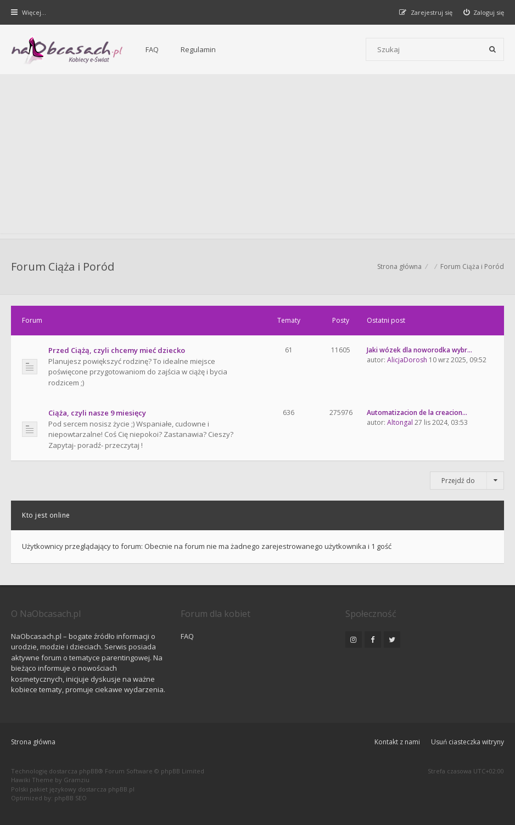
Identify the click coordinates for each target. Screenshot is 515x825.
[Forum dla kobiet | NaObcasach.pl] (67, 50)
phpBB (88, 771)
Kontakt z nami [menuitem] (397, 742)
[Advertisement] (257, 156)
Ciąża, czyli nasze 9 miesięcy (97, 413)
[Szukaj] (492, 49)
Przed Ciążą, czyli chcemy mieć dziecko (116, 350)
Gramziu (76, 780)
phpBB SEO (70, 798)
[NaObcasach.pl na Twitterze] (392, 639)
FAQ (152, 49)
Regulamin (198, 49)
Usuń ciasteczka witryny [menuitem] (467, 742)
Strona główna (33, 742)
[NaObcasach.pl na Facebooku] (373, 639)
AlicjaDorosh (407, 359)
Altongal (400, 422)
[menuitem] (484, 12)
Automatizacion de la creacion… (417, 412)
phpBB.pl (121, 789)
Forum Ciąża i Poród (62, 266)
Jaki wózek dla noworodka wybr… (419, 350)
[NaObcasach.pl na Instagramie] (353, 639)
